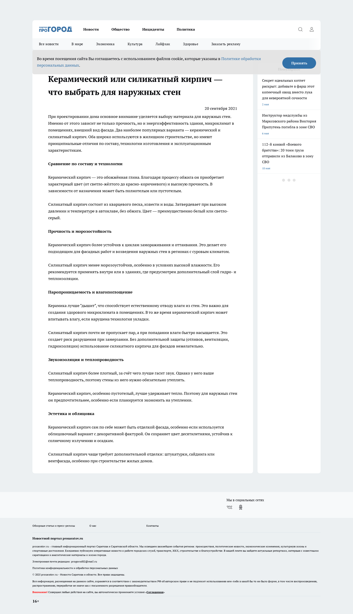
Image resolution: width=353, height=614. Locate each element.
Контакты (152, 525)
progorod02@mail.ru (84, 561)
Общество (120, 29)
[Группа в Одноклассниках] (240, 507)
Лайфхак (163, 44)
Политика (186, 29)
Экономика (105, 44)
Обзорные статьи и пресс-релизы (53, 525)
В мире (77, 44)
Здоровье (190, 44)
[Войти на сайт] (311, 29)
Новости (91, 29)
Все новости (49, 44)
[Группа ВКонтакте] (229, 507)
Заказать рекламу (226, 44)
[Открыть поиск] (300, 29)
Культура (135, 44)
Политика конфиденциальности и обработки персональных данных (75, 568)
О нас (92, 525)
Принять (299, 63)
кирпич (79, 136)
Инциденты (153, 29)
